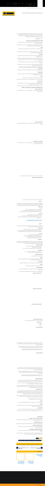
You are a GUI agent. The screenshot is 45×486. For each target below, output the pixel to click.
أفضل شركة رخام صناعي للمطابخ (38, 440)
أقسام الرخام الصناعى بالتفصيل (32, 440)
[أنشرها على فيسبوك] (35, 444)
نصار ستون (19, 440)
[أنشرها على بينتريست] (31, 444)
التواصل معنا (34, 410)
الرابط (39, 60)
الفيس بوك (32, 79)
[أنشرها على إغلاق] (33, 444)
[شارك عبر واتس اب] (25, 444)
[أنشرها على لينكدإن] (26, 444)
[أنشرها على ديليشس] (28, 444)
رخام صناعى (37, 438)
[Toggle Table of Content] (41, 38)
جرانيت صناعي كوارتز (22, 440)
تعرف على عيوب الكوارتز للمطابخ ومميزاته (32, 220)
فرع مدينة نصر (31, 387)
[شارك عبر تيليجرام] (23, 444)
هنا (33, 74)
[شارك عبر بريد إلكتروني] (21, 444)
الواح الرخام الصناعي (27, 440)
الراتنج (36, 258)
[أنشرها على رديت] (30, 444)
